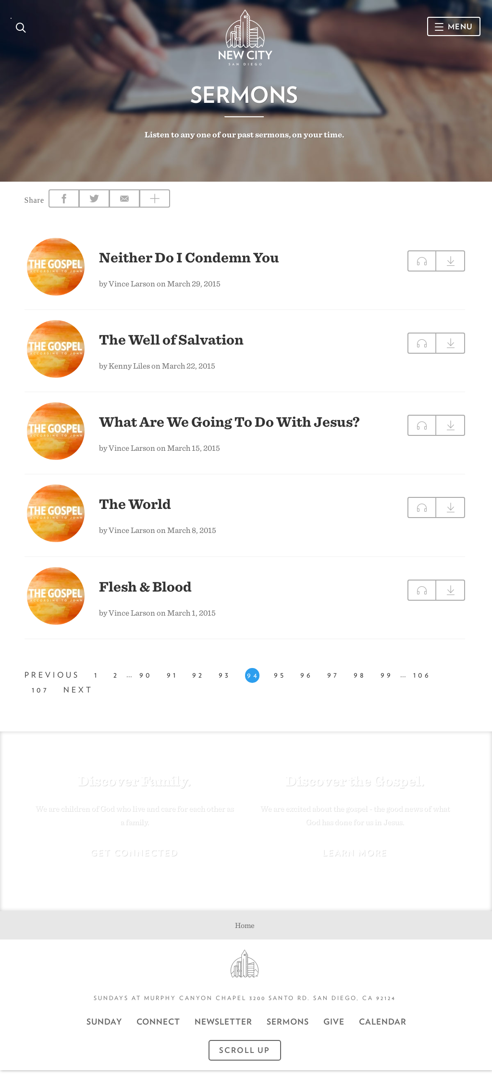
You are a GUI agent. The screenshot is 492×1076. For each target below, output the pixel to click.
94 (253, 684)
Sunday (104, 1028)
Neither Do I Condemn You (189, 261)
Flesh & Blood (145, 590)
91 (172, 684)
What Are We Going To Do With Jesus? (229, 425)
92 (198, 684)
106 (422, 684)
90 (145, 684)
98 (360, 684)
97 (333, 684)
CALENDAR (382, 1028)
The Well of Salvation (171, 343)
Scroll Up (244, 1056)
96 (306, 684)
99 (387, 684)
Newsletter (223, 1028)
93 (225, 684)
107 (40, 699)
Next (78, 699)
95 (280, 684)
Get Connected (134, 858)
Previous (52, 684)
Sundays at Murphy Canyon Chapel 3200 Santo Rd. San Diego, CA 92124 (245, 1003)
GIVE (333, 1028)
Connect (158, 1028)
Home (245, 931)
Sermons (288, 1028)
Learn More (354, 858)
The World (135, 508)
